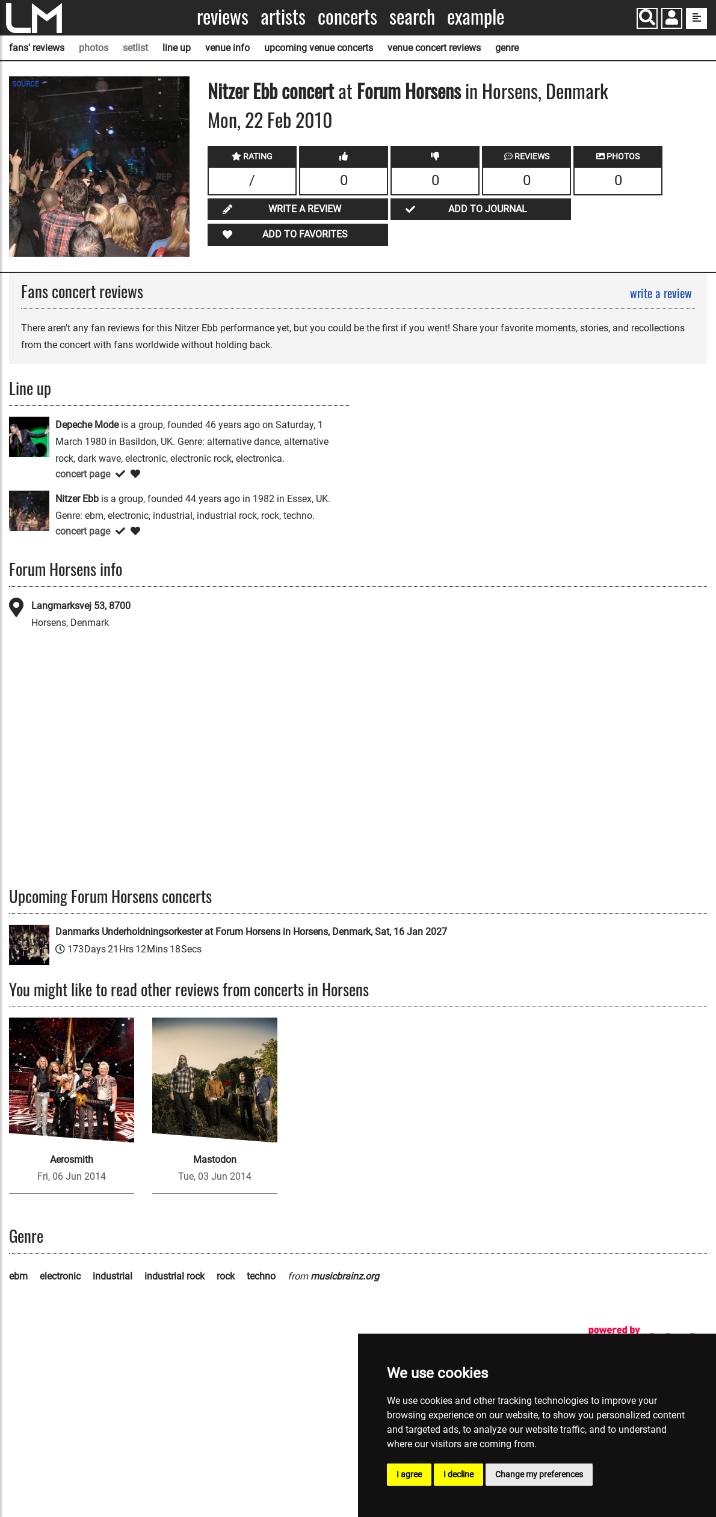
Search (412, 16)
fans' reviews (36, 48)
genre (507, 48)
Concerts (347, 16)
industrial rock (174, 1276)
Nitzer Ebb (242, 90)
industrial (112, 1276)
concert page (82, 474)
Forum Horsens (409, 90)
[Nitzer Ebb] (29, 510)
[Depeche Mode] (29, 436)
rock (226, 1276)
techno (261, 1276)
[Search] (647, 18)
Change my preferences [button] (539, 1474)
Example (475, 16)
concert (305, 90)
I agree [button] (409, 1474)
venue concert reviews (434, 48)
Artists (283, 16)
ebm (18, 1276)
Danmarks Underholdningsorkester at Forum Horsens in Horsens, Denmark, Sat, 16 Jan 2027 (251, 931)
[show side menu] (696, 18)
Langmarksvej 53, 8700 (81, 605)
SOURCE (25, 84)
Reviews (222, 16)
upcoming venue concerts (318, 48)
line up (176, 48)
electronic (60, 1276)
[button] (671, 19)
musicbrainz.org (344, 1276)
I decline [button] (458, 1474)
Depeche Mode (87, 425)
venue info (227, 48)
